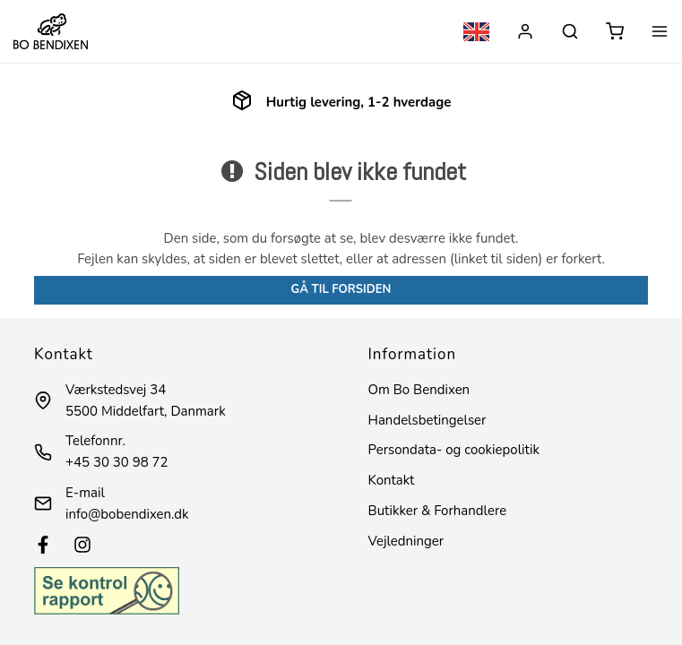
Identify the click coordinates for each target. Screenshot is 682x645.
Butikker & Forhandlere (437, 511)
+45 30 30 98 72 (116, 462)
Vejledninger (406, 541)
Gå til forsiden (341, 289)
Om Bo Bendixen (419, 390)
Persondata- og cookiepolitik (454, 450)
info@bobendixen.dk (126, 514)
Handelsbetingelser (427, 420)
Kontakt (391, 480)
